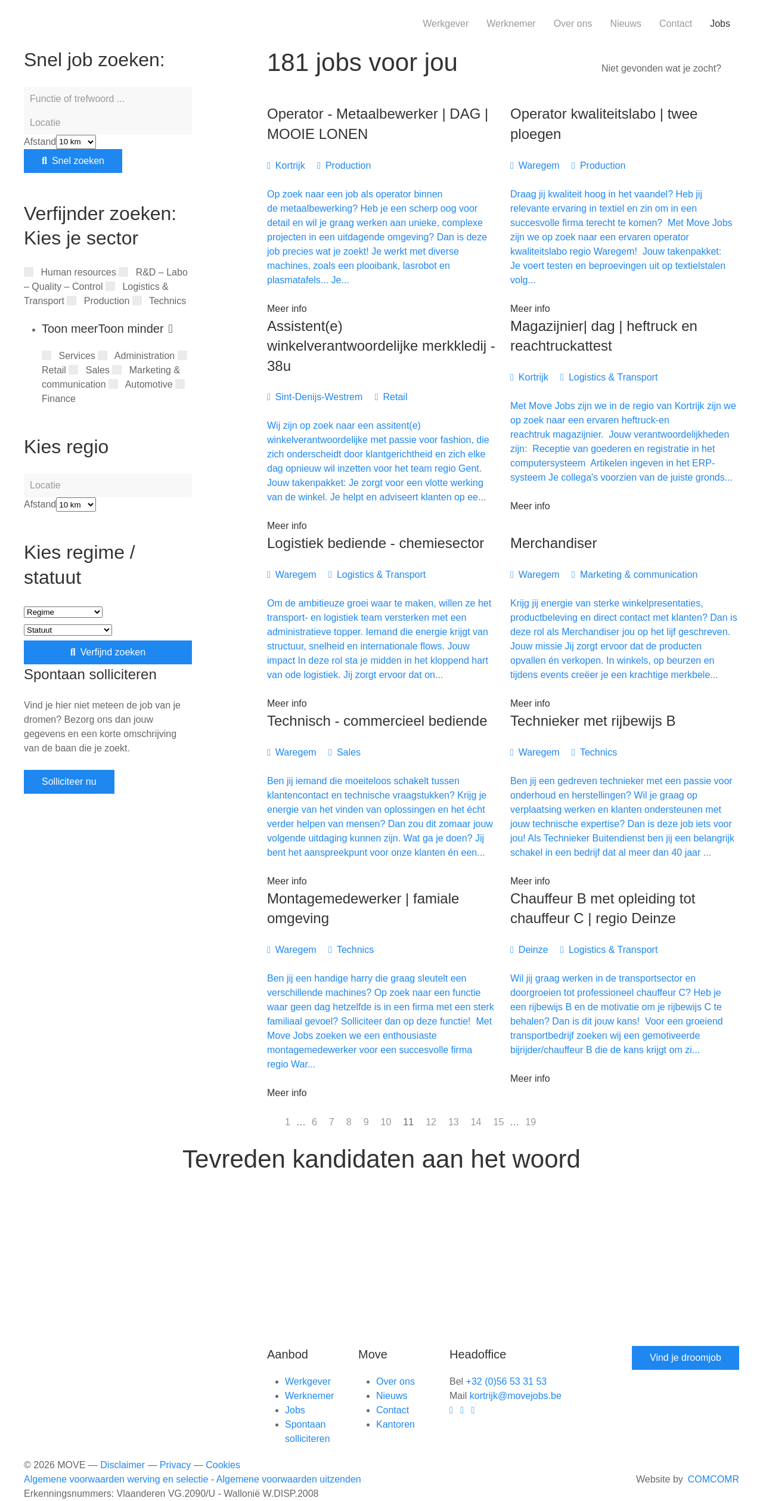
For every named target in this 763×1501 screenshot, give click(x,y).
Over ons (573, 23)
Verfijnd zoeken (107, 652)
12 (431, 1122)
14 (476, 1122)
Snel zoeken (73, 161)
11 (408, 1122)
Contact (675, 23)
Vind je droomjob (685, 1358)
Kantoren (395, 1424)
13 (453, 1122)
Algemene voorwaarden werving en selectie (116, 1479)
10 (386, 1122)
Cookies (223, 1465)
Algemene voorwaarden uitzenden (288, 1479)
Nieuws (625, 23)
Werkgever (446, 23)
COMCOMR (713, 1479)
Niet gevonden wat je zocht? (661, 68)
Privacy (175, 1465)
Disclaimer (122, 1465)
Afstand (40, 142)
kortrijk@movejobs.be (516, 1396)
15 (499, 1122)
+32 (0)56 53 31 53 (506, 1381)
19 (530, 1122)
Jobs (720, 23)
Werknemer (510, 23)
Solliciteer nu (69, 781)
